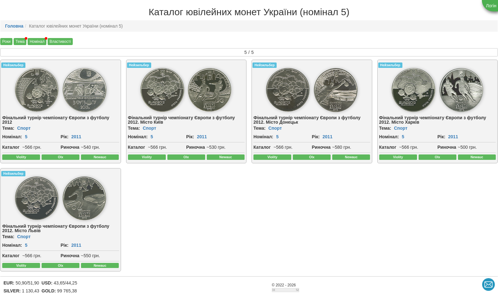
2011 (76, 136)
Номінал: (12, 136)
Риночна (70, 147)
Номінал (37, 41)
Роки (6, 41)
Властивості (60, 41)
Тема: (8, 128)
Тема (20, 41)
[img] (37, 90)
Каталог (10, 147)
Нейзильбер (13, 65)
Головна (14, 26)
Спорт (23, 128)
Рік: (65, 136)
